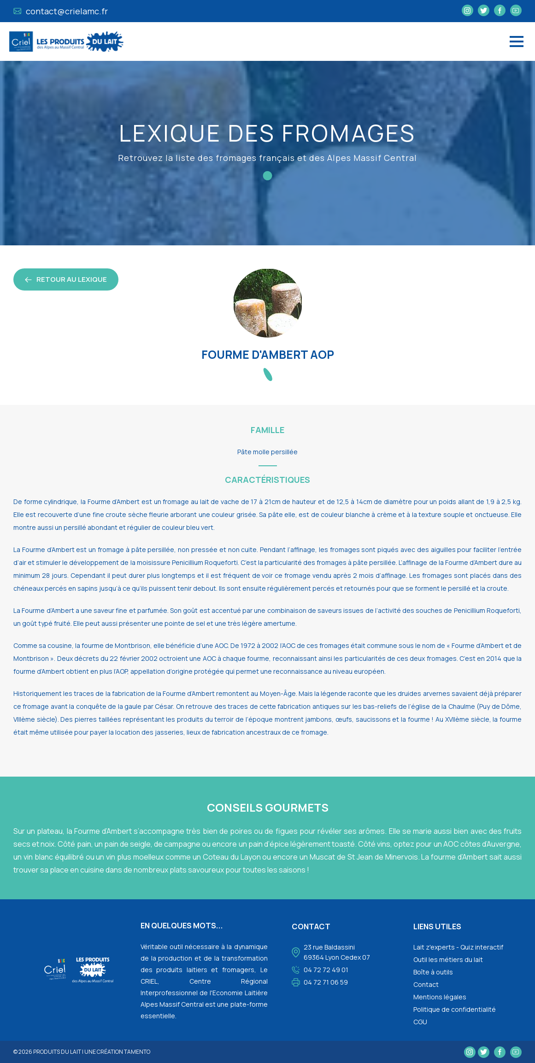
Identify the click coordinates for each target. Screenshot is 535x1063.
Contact (426, 984)
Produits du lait (57, 1052)
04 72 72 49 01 (326, 969)
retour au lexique (66, 279)
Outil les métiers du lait (448, 959)
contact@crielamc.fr (60, 11)
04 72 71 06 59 (326, 982)
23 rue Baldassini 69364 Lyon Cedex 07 (337, 952)
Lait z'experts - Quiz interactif (458, 947)
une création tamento (117, 1052)
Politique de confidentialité (454, 1009)
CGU (420, 1021)
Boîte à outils (433, 972)
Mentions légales (439, 996)
